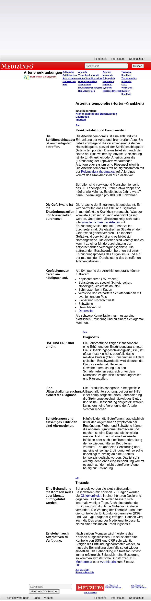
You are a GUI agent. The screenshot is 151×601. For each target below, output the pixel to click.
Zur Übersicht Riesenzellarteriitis (85, 571)
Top (77, 125)
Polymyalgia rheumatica (98, 171)
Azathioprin (108, 561)
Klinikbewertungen (18, 597)
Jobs (37, 597)
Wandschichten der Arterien (101, 222)
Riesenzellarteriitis (111, 91)
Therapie (81, 119)
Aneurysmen (84, 84)
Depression (86, 310)
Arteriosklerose (70, 78)
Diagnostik (82, 116)
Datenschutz (136, 58)
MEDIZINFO (18, 66)
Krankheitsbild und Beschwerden (96, 113)
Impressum (117, 58)
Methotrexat (84, 561)
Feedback (100, 58)
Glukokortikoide (91, 495)
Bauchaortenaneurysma (90, 88)
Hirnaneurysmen (86, 91)
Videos (48, 597)
